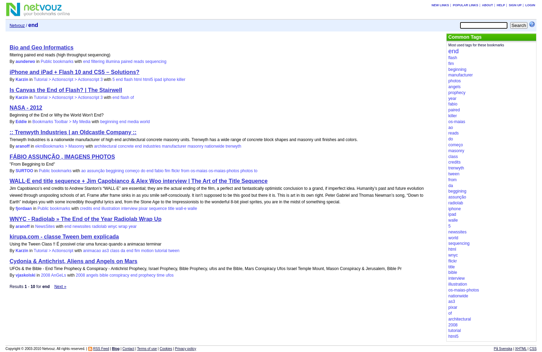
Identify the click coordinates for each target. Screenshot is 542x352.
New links (440, 5)
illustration (110, 208)
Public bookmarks (57, 61)
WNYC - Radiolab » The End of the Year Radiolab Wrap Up (85, 219)
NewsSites (45, 226)
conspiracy (119, 275)
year (133, 226)
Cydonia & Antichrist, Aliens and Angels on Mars (74, 261)
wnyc (112, 226)
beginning (109, 121)
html (138, 79)
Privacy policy (185, 349)
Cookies (166, 349)
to (256, 170)
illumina (113, 61)
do (143, 170)
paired (126, 61)
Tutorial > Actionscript (54, 250)
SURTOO (24, 170)
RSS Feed (101, 349)
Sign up (515, 5)
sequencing (155, 61)
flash (128, 79)
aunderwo (25, 61)
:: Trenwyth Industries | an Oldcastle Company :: (73, 132)
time (161, 275)
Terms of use (147, 349)
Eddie (21, 121)
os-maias (198, 170)
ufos (170, 275)
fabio (159, 170)
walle (192, 208)
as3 (105, 250)
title (171, 208)
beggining (115, 170)
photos (246, 170)
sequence (158, 208)
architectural (105, 146)
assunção (96, 170)
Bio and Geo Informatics (42, 47)
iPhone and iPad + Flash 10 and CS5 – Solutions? (75, 72)
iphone (169, 79)
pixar (143, 208)
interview (129, 208)
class (114, 250)
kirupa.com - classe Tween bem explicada (64, 237)
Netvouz (17, 25)
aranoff (23, 146)
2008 (80, 275)
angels (92, 275)
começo (132, 170)
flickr (175, 170)
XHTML (521, 349)
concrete (126, 146)
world (145, 121)
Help (501, 5)
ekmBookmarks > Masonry (59, 146)
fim (167, 170)
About (487, 5)
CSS (533, 349)
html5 (148, 79)
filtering (98, 61)
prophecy (147, 275)
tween (173, 250)
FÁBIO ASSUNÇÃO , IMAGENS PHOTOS (62, 157)
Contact (128, 349)
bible (104, 275)
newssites (82, 226)
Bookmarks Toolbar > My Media (61, 121)
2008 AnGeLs (53, 275)
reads (139, 61)
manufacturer (174, 146)
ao (83, 170)
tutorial (161, 250)
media (133, 121)
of (132, 97)
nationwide (214, 146)
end (86, 61)
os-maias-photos (223, 170)
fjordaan (24, 208)
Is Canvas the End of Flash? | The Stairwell (66, 90)
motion (147, 250)
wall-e (181, 208)
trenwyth (233, 146)
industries (152, 146)
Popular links (465, 5)
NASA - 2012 (26, 108)
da (123, 250)
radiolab (99, 226)
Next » (60, 286)
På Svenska (503, 349)
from (185, 170)
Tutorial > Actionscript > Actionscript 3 (68, 79)
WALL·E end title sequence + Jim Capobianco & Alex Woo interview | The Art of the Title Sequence (139, 181)
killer (181, 79)
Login (530, 5)
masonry (195, 146)
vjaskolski (25, 275)
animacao (92, 250)
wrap (123, 226)
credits (86, 208)
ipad (158, 79)
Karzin (22, 79)
